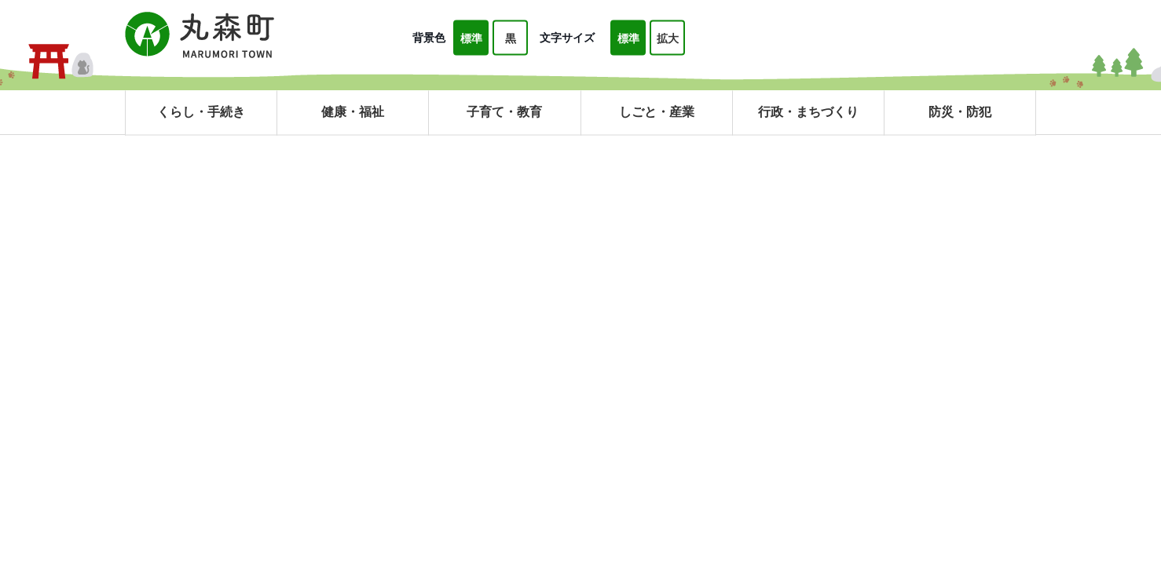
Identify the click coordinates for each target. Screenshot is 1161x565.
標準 (471, 38)
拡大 (668, 38)
